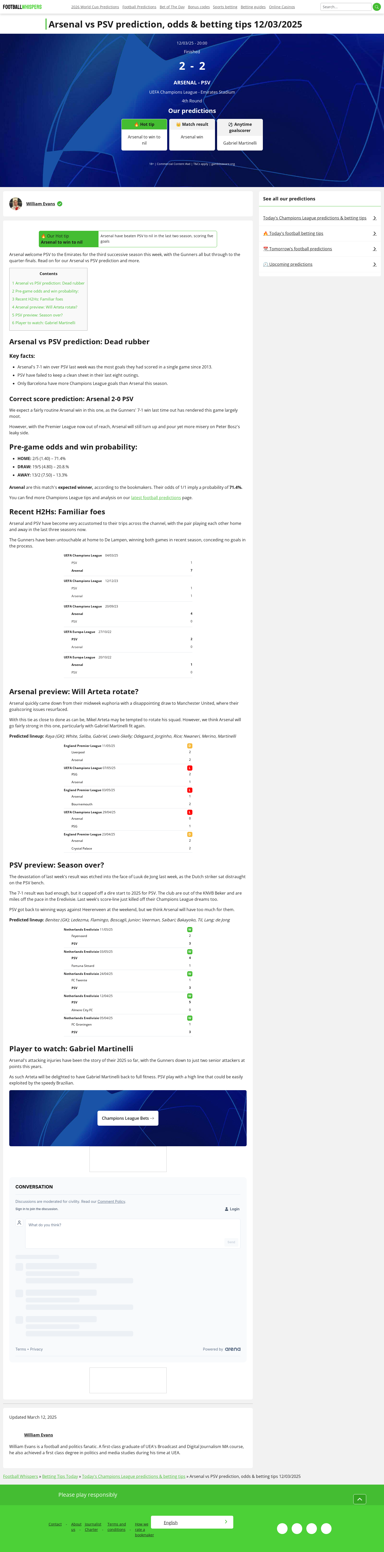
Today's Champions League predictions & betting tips (320, 218)
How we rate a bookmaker (144, 1529)
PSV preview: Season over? (37, 315)
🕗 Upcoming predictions (320, 264)
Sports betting (225, 6)
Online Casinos (282, 6)
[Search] (346, 7)
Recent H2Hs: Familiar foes (37, 299)
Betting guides (253, 6)
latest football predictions (156, 497)
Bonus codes (199, 6)
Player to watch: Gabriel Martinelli (43, 322)
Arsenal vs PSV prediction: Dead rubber (48, 283)
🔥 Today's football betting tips (320, 233)
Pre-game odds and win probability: (45, 291)
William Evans (40, 204)
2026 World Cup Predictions (95, 6)
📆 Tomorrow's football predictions (320, 249)
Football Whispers (20, 1476)
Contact (55, 1524)
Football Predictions (139, 6)
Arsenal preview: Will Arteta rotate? (44, 307)
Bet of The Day (172, 6)
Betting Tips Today (60, 1476)
